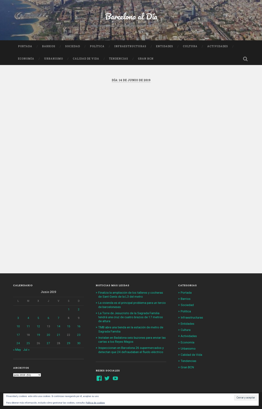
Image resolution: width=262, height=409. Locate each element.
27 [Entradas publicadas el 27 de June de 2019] (48, 343)
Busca (245, 59)
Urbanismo (53, 58)
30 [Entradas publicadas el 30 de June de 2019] (78, 343)
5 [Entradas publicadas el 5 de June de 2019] (38, 318)
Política (97, 46)
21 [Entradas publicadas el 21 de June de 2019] (58, 335)
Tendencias (118, 58)
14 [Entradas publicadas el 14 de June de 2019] (58, 326)
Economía (26, 58)
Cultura (190, 46)
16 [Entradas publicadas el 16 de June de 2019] (78, 326)
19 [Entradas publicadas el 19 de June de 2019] (38, 335)
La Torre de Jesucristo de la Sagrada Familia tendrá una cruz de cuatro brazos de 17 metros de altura (130, 317)
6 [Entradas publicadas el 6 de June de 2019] (48, 318)
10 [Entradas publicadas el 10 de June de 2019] (18, 326)
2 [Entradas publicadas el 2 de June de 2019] (79, 309)
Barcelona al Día (131, 16)
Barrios (48, 46)
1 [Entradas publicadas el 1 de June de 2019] (69, 309)
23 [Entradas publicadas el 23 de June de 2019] (78, 335)
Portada (25, 46)
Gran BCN (146, 58)
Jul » (26, 349)
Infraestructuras (130, 46)
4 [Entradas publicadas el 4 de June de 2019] (28, 318)
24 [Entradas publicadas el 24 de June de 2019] (18, 343)
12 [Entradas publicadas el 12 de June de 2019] (38, 326)
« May (17, 349)
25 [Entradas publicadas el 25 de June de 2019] (28, 343)
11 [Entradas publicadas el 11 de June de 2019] (28, 326)
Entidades (164, 46)
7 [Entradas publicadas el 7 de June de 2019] (58, 318)
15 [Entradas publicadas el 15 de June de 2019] (68, 326)
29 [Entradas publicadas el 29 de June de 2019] (68, 343)
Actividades (217, 46)
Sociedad (72, 46)
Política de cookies (95, 403)
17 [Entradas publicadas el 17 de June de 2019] (18, 335)
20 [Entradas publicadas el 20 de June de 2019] (48, 335)
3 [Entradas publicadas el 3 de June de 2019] (18, 318)
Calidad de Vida (86, 58)
